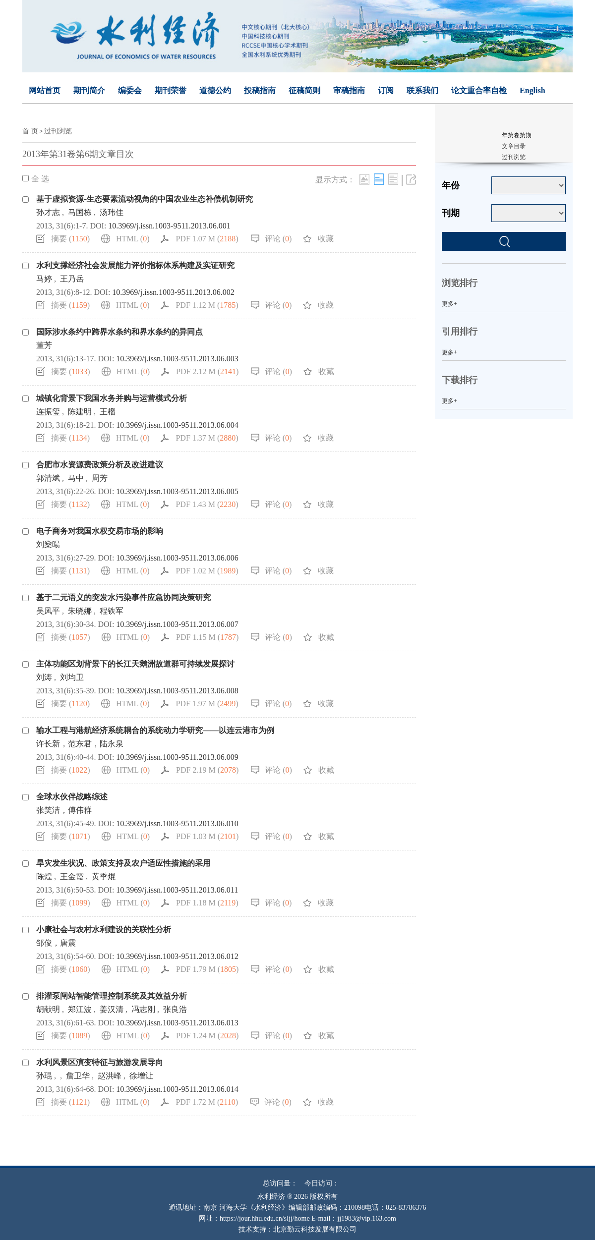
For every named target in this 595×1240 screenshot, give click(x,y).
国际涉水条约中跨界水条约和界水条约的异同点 (119, 332)
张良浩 (175, 1009)
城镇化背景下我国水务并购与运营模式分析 (111, 398)
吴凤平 (48, 611)
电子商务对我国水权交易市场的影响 (99, 531)
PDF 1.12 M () (207, 305)
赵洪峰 (109, 1075)
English (532, 90)
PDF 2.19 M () (207, 770)
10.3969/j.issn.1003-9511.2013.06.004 (177, 425)
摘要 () (70, 238)
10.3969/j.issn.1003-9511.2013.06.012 (177, 956)
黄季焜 (104, 876)
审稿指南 (349, 90)
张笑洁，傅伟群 (64, 810)
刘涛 (44, 677)
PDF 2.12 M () (207, 371)
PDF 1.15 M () (207, 637)
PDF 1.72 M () (207, 1102)
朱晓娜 (80, 611)
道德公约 (215, 90)
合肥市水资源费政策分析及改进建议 (99, 464)
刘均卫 (72, 677)
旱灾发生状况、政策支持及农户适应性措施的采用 (123, 863)
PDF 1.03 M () (207, 836)
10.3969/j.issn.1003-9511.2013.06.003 (177, 358)
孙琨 (44, 1075)
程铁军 (111, 611)
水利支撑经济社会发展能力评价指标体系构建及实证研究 (135, 265)
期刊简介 (89, 90)
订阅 (386, 90)
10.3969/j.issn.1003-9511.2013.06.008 (177, 690)
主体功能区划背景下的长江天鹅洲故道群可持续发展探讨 (135, 664)
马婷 (44, 279)
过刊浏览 (58, 131)
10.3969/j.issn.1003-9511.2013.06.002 (173, 292)
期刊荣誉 (170, 90)
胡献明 (48, 1009)
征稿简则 (304, 90)
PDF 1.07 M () (207, 238)
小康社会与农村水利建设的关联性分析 (103, 929)
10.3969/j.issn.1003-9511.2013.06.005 (177, 491)
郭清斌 (48, 478)
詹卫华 (78, 1075)
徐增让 (141, 1075)
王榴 (108, 411)
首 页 (30, 131)
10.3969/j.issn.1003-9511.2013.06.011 (177, 890)
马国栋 (80, 212)
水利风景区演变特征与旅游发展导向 (99, 1062)
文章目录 (514, 146)
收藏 (326, 238)
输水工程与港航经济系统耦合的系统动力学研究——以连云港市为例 (155, 730)
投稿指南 (260, 90)
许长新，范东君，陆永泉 (79, 743)
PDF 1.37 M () (207, 438)
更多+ (449, 303)
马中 (76, 478)
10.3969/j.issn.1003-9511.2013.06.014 (177, 1089)
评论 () (278, 238)
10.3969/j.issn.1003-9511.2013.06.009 (177, 757)
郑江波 (80, 1009)
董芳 (44, 345)
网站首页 (44, 90)
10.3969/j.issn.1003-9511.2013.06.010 (177, 823)
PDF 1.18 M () (207, 903)
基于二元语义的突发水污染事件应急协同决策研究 (123, 597)
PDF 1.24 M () (207, 1035)
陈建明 (80, 411)
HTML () (132, 238)
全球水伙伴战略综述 (72, 796)
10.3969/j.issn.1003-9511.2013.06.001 (169, 226)
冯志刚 (143, 1009)
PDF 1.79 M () (207, 969)
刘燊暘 (48, 544)
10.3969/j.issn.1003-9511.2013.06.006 (177, 558)
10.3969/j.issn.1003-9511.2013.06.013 (177, 1022)
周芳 (100, 478)
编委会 (130, 90)
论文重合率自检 (479, 90)
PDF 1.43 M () (207, 504)
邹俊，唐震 (56, 943)
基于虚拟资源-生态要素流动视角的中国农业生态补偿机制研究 (144, 199)
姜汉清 (111, 1009)
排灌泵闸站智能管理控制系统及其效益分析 (111, 996)
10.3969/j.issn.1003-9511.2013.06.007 (177, 624)
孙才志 (48, 212)
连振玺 (48, 411)
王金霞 (72, 876)
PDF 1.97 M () (207, 703)
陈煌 (44, 876)
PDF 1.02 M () (207, 570)
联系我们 (422, 90)
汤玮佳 (111, 212)
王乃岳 (72, 279)
